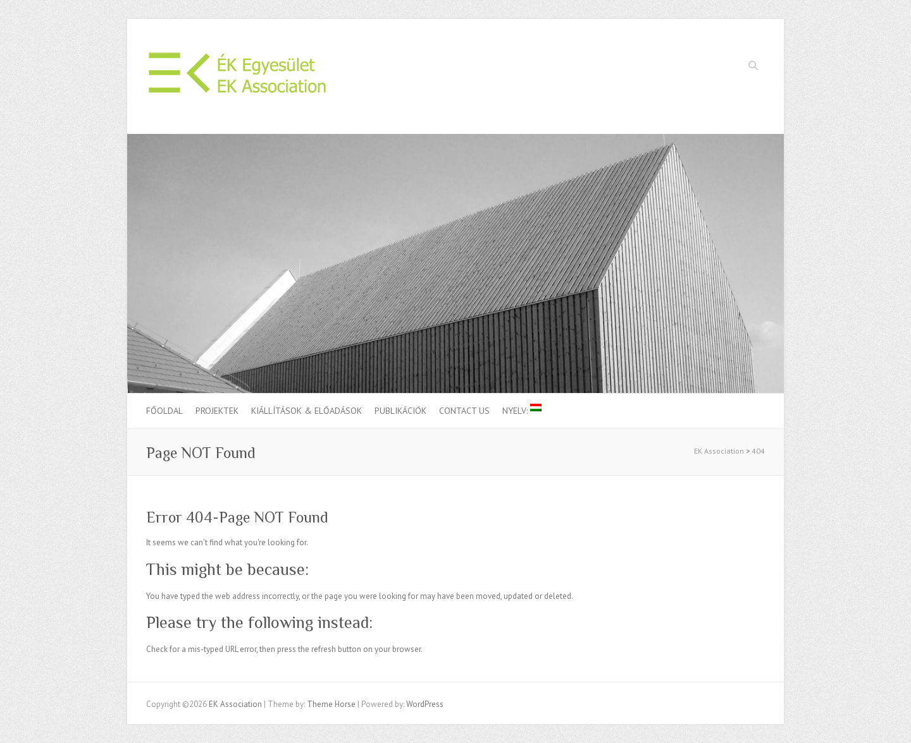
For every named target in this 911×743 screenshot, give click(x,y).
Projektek (217, 410)
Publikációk (400, 410)
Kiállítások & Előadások (306, 410)
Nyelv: (522, 410)
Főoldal (164, 410)
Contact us (464, 410)
